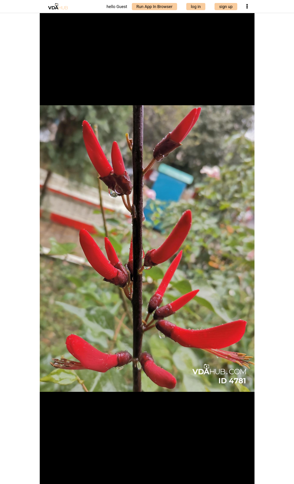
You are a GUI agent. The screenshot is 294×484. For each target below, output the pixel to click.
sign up (225, 6)
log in (196, 6)
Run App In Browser (154, 6)
